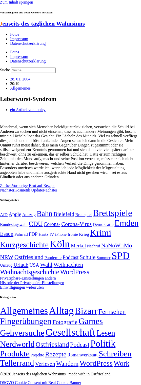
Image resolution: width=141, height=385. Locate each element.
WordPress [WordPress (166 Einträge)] (96, 363)
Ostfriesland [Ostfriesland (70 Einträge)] (52, 344)
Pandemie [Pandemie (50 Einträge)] (53, 257)
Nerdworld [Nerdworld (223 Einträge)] (17, 344)
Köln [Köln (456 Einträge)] (60, 244)
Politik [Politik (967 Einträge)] (102, 343)
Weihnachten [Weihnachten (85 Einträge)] (68, 265)
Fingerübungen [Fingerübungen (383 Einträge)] (25, 321)
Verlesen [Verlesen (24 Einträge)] (45, 363)
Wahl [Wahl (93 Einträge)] (46, 264)
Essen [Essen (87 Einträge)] (6, 234)
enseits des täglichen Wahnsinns (42, 23)
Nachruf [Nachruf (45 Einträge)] (93, 246)
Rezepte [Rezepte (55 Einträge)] (55, 354)
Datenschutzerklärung (28, 43)
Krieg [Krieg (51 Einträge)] (84, 234)
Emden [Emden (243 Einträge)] (126, 223)
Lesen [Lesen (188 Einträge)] (105, 333)
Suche (5, 70)
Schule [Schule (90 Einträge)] (87, 257)
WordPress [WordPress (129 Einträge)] (74, 272)
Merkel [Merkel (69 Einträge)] (78, 245)
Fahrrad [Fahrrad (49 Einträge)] (21, 234)
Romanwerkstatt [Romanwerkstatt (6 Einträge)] (82, 354)
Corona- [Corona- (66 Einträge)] (52, 224)
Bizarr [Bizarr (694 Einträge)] (86, 311)
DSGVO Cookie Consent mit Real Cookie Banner (40, 382)
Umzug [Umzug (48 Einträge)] (6, 265)
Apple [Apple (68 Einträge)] (15, 214)
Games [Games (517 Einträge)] (90, 321)
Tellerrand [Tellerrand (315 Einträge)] (17, 363)
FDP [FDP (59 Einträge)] (33, 234)
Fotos (14, 34)
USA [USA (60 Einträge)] (34, 265)
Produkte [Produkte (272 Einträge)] (15, 353)
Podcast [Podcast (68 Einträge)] (70, 257)
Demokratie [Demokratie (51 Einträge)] (103, 224)
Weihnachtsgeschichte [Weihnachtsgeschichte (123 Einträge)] (29, 272)
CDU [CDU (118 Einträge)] (36, 223)
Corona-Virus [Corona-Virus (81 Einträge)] (76, 224)
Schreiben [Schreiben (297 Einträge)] (114, 353)
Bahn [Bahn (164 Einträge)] (44, 213)
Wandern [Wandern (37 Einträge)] (67, 363)
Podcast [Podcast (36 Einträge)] (79, 344)
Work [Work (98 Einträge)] (121, 363)
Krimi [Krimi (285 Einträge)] (100, 233)
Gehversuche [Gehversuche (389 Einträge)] (22, 332)
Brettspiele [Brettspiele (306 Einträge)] (112, 213)
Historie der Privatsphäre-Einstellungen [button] (32, 283)
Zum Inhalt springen (16, 2)
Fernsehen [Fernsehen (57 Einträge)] (112, 311)
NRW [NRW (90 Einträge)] (6, 257)
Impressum (19, 39)
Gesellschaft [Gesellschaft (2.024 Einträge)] (70, 332)
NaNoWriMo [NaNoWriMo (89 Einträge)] (116, 245)
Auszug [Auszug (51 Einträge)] (29, 214)
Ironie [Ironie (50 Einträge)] (73, 234)
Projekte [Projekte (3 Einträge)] (37, 355)
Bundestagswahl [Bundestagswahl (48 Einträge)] (14, 224)
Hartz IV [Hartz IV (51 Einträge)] (46, 234)
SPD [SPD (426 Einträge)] (121, 255)
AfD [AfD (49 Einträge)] (4, 214)
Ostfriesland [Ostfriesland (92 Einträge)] (29, 257)
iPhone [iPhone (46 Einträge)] (61, 234)
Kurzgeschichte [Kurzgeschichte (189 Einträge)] (24, 244)
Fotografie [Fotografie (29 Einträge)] (64, 322)
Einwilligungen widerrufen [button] (22, 287)
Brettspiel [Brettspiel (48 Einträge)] (83, 214)
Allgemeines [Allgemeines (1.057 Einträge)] (24, 311)
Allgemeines (20, 88)
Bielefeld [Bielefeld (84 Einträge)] (63, 214)
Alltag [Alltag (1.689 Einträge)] (61, 310)
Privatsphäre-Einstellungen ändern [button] (28, 278)
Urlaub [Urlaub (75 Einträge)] (20, 265)
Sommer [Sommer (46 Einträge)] (103, 257)
